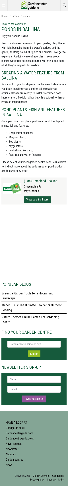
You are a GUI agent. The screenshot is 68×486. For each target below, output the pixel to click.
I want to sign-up (34, 399)
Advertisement (14, 444)
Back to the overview (13, 24)
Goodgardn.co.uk (15, 428)
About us (11, 454)
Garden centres (14, 459)
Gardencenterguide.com (19, 433)
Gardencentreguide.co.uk (20, 438)
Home (4, 16)
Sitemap (51, 479)
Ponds (26, 16)
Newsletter (12, 449)
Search (34, 354)
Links (61, 479)
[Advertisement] (34, 243)
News (9, 465)
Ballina (15, 16)
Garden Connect (41, 475)
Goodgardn (58, 475)
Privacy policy (37, 479)
